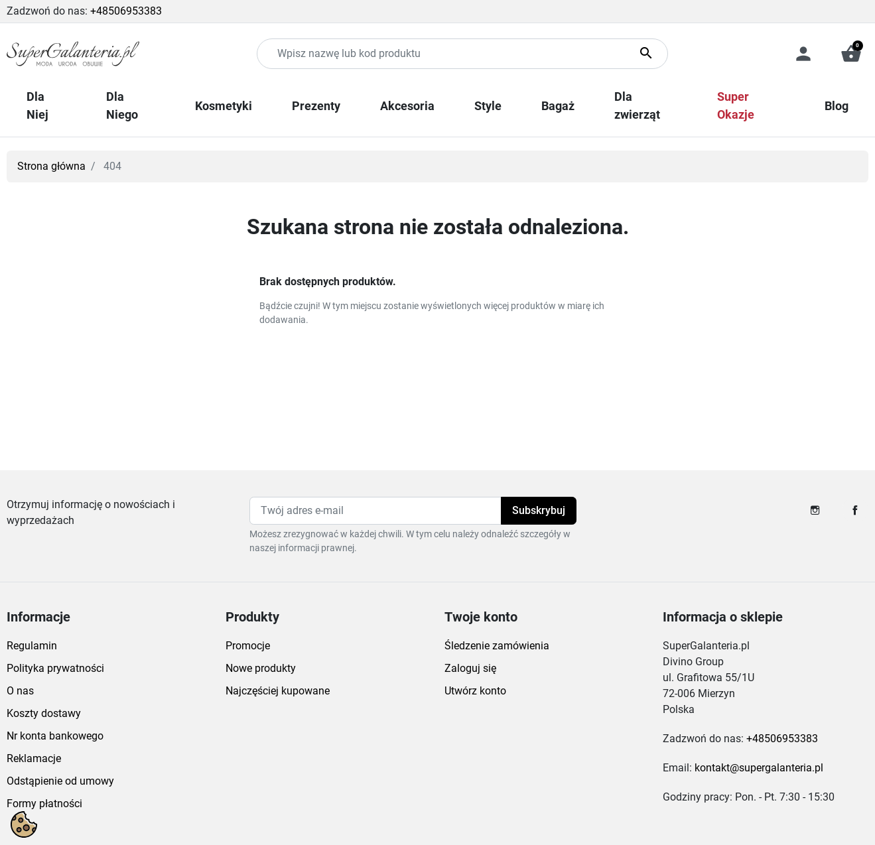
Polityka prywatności (55, 668)
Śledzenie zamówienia (496, 645)
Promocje (248, 645)
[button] (851, 53)
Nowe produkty (261, 668)
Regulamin (32, 645)
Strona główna (51, 166)
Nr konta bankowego (55, 736)
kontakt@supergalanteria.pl (759, 767)
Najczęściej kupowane (278, 690)
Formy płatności (44, 803)
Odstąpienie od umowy (60, 781)
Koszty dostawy (44, 713)
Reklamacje (34, 758)
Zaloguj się (470, 668)
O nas (20, 690)
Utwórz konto (475, 690)
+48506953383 (126, 11)
